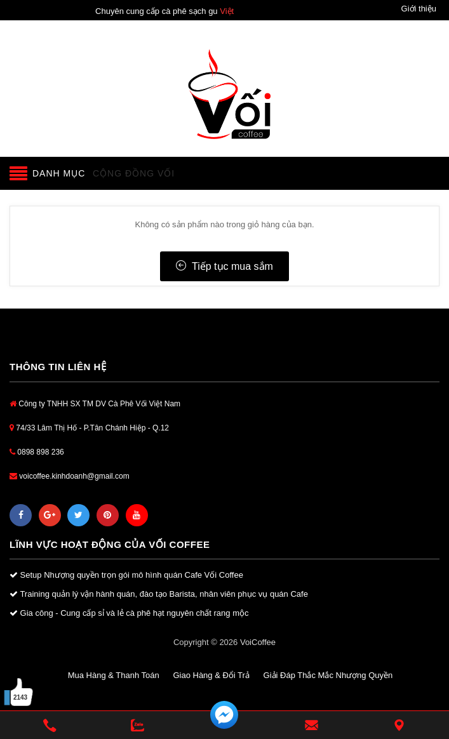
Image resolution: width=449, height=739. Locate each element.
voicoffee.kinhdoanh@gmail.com (70, 476)
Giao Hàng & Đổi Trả (211, 675)
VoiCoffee (258, 642)
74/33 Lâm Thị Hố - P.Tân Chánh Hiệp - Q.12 (89, 427)
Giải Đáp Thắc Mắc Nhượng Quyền (328, 675)
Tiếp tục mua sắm (224, 266)
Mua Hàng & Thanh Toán (113, 675)
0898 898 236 (37, 452)
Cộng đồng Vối (134, 173)
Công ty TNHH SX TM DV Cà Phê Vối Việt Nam (95, 403)
